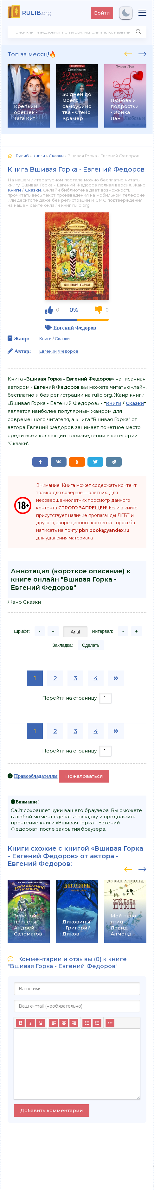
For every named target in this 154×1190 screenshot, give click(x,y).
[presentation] (128, 53)
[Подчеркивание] (40, 1023)
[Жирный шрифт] (20, 1023)
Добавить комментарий (51, 1110)
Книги (14, 189)
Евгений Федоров (74, 327)
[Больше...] (110, 1023)
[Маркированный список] (86, 1023)
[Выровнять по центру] (63, 1023)
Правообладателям (36, 775)
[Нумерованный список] (97, 1023)
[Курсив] (30, 1023)
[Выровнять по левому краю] (53, 1023)
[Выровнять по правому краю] (73, 1023)
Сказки (33, 189)
